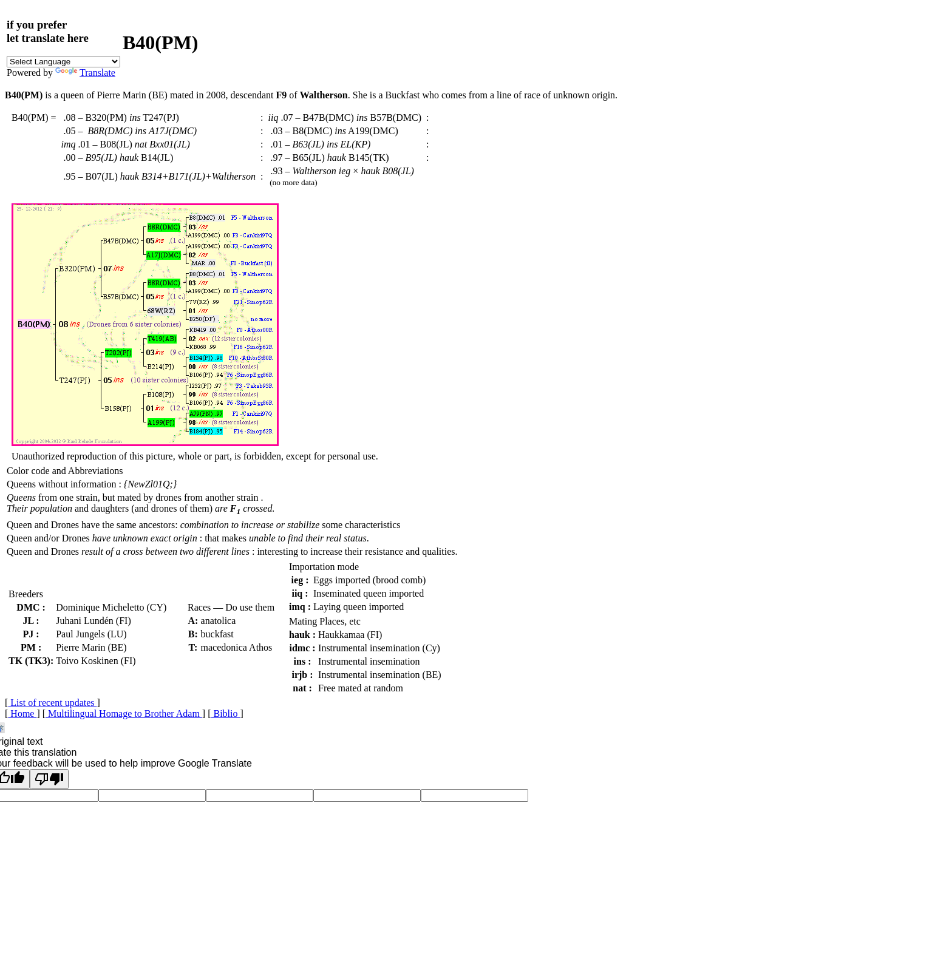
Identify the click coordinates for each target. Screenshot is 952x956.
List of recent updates (52, 702)
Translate (85, 72)
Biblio (225, 713)
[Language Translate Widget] (63, 61)
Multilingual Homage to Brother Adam (124, 713)
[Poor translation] (49, 779)
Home (22, 713)
